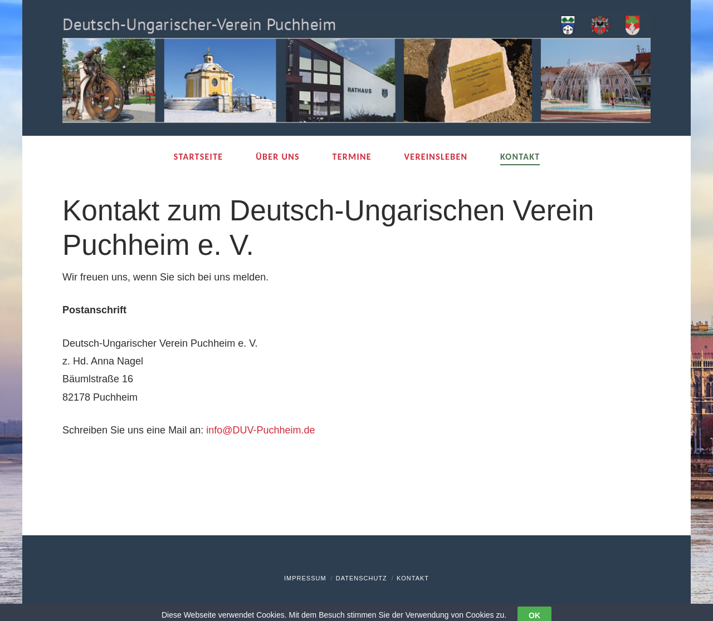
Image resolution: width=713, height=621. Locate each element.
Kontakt (413, 578)
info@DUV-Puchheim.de (260, 430)
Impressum (305, 578)
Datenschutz (361, 578)
